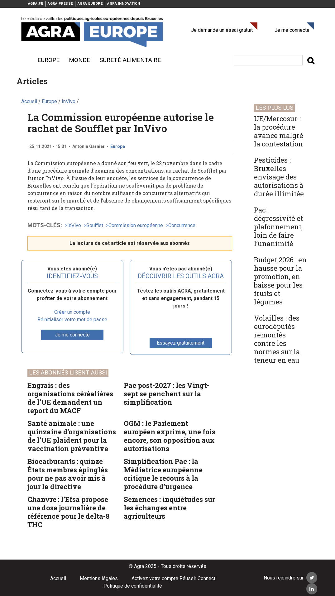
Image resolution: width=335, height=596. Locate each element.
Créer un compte (72, 312)
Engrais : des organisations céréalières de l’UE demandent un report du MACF (70, 398)
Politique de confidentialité (132, 586)
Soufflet (94, 225)
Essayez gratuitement (180, 343)
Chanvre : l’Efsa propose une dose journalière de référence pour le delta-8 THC (68, 512)
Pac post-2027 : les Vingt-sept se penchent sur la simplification (166, 394)
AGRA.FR (35, 4)
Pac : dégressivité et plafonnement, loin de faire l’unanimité (278, 226)
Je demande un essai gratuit (222, 30)
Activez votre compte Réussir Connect (173, 578)
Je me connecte (292, 30)
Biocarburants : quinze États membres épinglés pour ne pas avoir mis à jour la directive (67, 474)
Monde (79, 60)
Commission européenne (135, 225)
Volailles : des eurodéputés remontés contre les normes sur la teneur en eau (277, 339)
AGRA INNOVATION (123, 4)
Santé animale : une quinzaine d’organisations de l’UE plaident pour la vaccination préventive (71, 436)
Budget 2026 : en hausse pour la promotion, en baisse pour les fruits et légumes (280, 280)
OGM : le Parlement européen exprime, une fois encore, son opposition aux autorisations (169, 436)
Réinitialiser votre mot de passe (72, 319)
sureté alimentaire (130, 60)
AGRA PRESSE (60, 4)
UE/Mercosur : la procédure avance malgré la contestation (278, 131)
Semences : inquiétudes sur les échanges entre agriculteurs (169, 508)
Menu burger (24, 60)
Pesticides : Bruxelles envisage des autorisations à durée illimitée (279, 176)
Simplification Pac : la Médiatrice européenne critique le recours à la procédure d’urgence (163, 474)
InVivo (74, 225)
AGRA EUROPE (90, 4)
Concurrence (181, 225)
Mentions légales (99, 578)
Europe (48, 60)
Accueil (58, 578)
